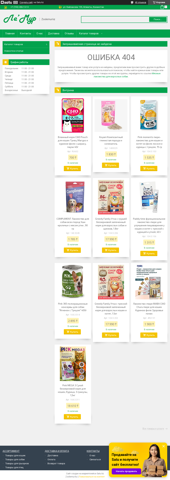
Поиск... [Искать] (158, 19)
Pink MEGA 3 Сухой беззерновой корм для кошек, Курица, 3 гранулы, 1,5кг (73, 390)
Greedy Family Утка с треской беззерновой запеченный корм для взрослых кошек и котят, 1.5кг (111, 308)
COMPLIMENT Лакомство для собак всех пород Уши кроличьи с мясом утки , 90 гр (73, 223)
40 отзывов (140, 2)
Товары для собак (15, 459)
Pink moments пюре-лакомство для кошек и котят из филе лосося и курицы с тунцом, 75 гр (149, 142)
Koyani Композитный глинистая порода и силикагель (111, 140)
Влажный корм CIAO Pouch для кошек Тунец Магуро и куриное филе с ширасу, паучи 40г (73, 142)
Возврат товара (56, 463)
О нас (39, 33)
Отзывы (69, 33)
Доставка (53, 33)
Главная (10, 33)
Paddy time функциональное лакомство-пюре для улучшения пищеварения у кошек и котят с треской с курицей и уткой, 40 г (149, 225)
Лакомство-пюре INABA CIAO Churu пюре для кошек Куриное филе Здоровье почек (149, 308)
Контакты (25, 33)
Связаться (95, 459)
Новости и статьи (13, 51)
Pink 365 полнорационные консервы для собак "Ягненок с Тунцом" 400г (73, 307)
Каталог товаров (89, 33)
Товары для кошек (15, 455)
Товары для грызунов (17, 463)
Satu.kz (100, 473)
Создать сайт (26, 2)
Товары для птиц (14, 467)
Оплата (51, 459)
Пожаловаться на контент (92, 476)
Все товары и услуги (153, 428)
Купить (74, 168)
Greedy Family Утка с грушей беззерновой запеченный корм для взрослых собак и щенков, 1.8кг (111, 223)
